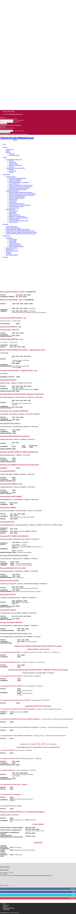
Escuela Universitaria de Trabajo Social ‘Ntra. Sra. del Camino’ (21, 233)
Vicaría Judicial (12, 242)
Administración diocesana (15, 245)
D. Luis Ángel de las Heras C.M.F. (14, 159)
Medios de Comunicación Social (16, 198)
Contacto (11, 166)
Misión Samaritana (10, 209)
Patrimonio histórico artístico (16, 206)
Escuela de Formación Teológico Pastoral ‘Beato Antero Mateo (21, 232)
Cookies (5, 906)
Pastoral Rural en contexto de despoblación (19, 205)
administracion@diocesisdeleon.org (42, 875)
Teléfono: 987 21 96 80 (9, 111)
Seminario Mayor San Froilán (13, 228)
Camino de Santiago (14, 208)
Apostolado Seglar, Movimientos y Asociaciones (21, 192)
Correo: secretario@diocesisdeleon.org (13, 114)
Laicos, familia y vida (14, 183)
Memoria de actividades (12, 250)
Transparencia (6, 235)
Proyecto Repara (13, 222)
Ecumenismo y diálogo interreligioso (18, 189)
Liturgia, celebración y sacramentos (17, 178)
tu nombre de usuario (18, 120)
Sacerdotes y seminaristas (15, 179)
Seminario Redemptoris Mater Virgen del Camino (18, 229)
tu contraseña (16, 122)
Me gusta (72, 888)
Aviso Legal (6, 905)
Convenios (8, 253)
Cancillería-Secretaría (14, 243)
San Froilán (11, 153)
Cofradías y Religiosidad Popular (17, 196)
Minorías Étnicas (13, 213)
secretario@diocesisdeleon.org (25, 875)
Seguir (73, 891)
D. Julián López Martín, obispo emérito (15, 168)
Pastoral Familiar (13, 199)
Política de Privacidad (8, 908)
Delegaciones (6, 174)
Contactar (5, 257)
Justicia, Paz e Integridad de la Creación (18, 220)
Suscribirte (72, 898)
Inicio (4, 144)
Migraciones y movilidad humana (17, 216)
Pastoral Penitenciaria (14, 215)
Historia (8, 151)
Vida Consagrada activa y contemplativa (19, 182)
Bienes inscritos (10, 249)
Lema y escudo (12, 162)
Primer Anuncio (12, 202)
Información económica (11, 247)
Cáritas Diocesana (13, 210)
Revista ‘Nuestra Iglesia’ (12, 255)
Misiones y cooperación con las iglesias (18, 217)
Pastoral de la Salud (14, 219)
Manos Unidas (12, 212)
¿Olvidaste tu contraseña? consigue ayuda (10, 125)
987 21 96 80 (13, 875)
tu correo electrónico (18, 130)
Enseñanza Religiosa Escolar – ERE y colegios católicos (22, 193)
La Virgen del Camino (14, 155)
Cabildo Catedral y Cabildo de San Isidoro (19, 188)
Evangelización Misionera (12, 191)
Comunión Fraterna (11, 176)
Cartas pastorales (13, 163)
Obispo (5, 157)
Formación (5, 224)
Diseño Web (6, 909)
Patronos (8, 152)
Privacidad (2, 126)
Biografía (11, 161)
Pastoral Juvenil (13, 200)
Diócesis (5, 147)
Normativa (8, 252)
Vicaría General (13, 240)
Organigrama (9, 238)
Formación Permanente (11, 226)
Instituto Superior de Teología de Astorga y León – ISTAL (20, 230)
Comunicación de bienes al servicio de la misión (20, 186)
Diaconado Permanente (15, 181)
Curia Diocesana (13, 239)
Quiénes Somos (10, 149)
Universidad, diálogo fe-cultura (16, 203)
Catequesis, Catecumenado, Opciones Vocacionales (21, 195)
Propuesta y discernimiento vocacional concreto (21, 185)
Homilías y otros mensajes (15, 165)
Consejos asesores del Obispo (16, 246)
